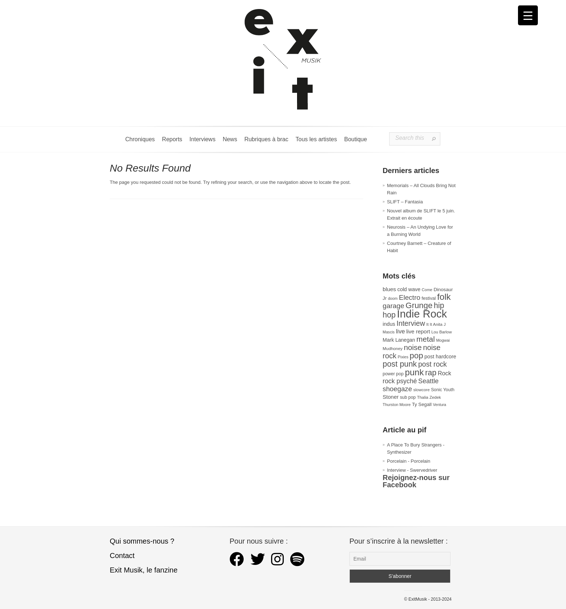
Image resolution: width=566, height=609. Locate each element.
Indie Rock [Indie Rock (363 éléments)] (422, 314)
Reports (172, 139)
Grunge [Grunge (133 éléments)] (419, 305)
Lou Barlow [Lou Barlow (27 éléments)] (441, 332)
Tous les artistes (316, 139)
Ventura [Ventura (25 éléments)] (439, 404)
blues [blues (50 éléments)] (389, 289)
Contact (122, 556)
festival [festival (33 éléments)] (429, 298)
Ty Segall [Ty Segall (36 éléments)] (422, 404)
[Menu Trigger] (528, 15)
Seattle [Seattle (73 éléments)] (428, 381)
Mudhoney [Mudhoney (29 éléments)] (392, 348)
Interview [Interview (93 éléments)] (410, 323)
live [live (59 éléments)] (400, 331)
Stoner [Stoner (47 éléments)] (391, 397)
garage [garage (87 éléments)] (393, 306)
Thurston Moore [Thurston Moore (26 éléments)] (397, 404)
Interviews (202, 139)
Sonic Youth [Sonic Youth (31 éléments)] (442, 389)
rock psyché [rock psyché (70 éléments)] (400, 381)
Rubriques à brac (266, 139)
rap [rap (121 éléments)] (430, 372)
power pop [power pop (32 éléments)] (393, 373)
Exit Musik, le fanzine (144, 570)
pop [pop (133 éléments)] (416, 355)
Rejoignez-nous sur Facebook (416, 481)
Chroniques (140, 139)
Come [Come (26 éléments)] (427, 290)
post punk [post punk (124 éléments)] (400, 363)
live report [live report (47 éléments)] (418, 331)
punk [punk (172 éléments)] (414, 372)
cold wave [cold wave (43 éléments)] (409, 289)
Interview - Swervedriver (412, 470)
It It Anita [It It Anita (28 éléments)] (434, 324)
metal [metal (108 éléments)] (426, 339)
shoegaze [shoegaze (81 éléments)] (397, 389)
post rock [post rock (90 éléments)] (432, 364)
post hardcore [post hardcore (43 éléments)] (440, 356)
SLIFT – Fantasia (405, 201)
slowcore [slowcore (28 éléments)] (421, 390)
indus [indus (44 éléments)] (389, 324)
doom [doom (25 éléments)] (393, 298)
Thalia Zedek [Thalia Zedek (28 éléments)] (429, 397)
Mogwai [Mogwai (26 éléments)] (443, 340)
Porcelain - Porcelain (408, 461)
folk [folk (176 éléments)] (444, 297)
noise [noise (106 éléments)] (413, 347)
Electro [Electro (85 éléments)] (409, 297)
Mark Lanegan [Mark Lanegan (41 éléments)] (399, 340)
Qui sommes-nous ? (142, 541)
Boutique (355, 139)
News (230, 139)
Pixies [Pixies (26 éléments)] (403, 357)
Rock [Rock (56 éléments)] (444, 373)
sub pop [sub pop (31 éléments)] (408, 397)
